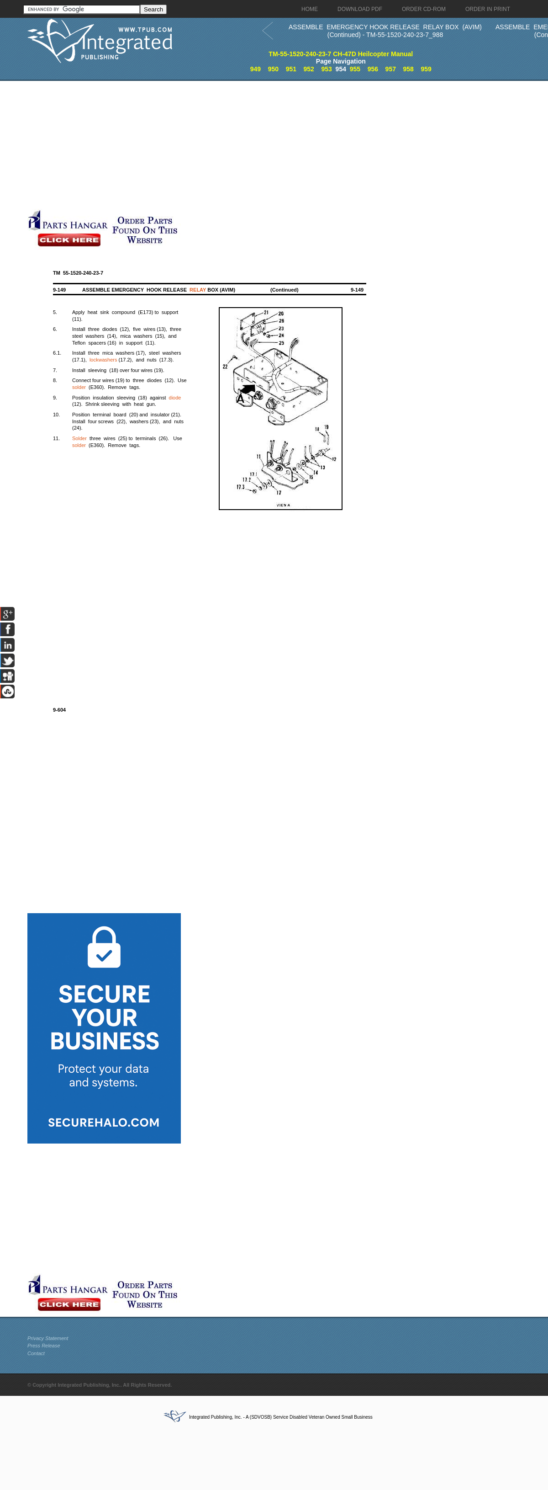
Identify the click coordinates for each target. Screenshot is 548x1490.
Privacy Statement (47, 1338)
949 (255, 69)
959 (426, 69)
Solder (79, 438)
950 (273, 69)
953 (326, 69)
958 (408, 69)
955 (355, 69)
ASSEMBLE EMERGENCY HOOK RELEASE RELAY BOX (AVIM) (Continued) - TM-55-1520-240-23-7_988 (385, 30)
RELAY (198, 290)
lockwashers (103, 359)
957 (390, 69)
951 (291, 69)
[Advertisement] (221, 145)
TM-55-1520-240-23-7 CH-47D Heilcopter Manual (341, 54)
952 (309, 69)
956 (373, 69)
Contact (36, 1353)
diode (175, 397)
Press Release (43, 1345)
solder (79, 387)
